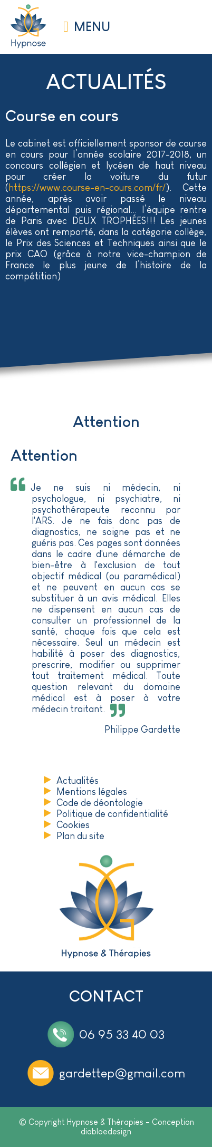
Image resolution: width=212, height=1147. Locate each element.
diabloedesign (106, 1131)
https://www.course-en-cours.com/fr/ (87, 187)
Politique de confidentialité (112, 814)
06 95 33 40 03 (122, 1034)
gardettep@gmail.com (122, 1073)
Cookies (73, 825)
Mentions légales (91, 791)
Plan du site (80, 836)
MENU (92, 27)
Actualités (77, 780)
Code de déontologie (99, 803)
